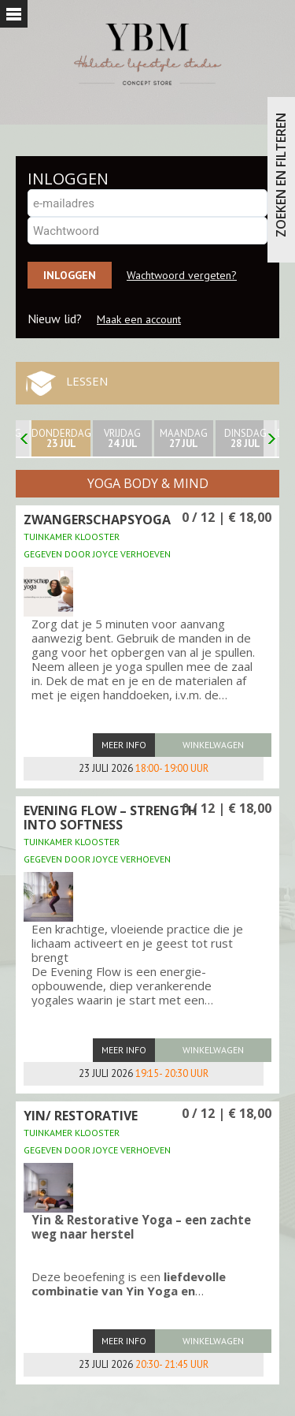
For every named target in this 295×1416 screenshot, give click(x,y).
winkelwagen (213, 745)
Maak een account (139, 319)
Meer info (123, 745)
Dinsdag (245, 438)
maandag (183, 438)
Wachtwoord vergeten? (182, 275)
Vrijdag (122, 438)
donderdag (60, 438)
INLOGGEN (68, 178)
